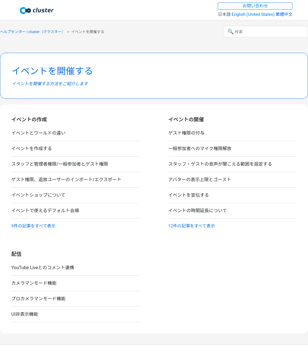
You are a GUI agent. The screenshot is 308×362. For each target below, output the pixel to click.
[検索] (265, 31)
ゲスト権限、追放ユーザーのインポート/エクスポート (66, 179)
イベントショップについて (38, 195)
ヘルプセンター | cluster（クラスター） (32, 32)
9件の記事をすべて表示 (33, 226)
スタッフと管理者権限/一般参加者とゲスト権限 (59, 164)
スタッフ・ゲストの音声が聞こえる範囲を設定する (220, 164)
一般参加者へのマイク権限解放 (200, 148)
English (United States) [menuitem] (254, 14)
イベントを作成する (31, 148)
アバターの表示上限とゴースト (199, 179)
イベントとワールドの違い (38, 133)
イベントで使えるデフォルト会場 (45, 210)
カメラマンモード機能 (34, 283)
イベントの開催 (186, 119)
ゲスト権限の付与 (186, 133)
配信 (16, 254)
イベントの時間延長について (197, 210)
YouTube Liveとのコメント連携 (42, 267)
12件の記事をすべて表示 (191, 226)
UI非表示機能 (24, 314)
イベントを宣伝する (188, 195)
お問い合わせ (255, 5)
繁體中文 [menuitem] (284, 14)
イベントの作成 (29, 119)
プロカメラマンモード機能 (38, 298)
